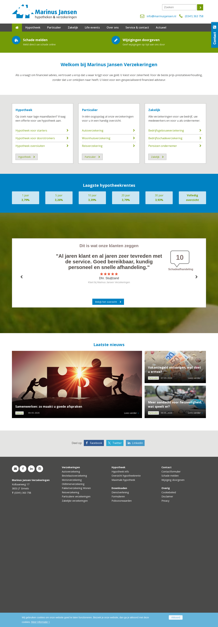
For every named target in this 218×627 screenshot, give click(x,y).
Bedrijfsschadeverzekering (165, 249)
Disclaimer (167, 607)
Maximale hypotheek (123, 590)
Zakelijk (154, 220)
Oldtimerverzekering (73, 594)
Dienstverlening (120, 602)
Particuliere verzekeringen (76, 607)
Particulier (90, 220)
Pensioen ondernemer (162, 256)
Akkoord (175, 617)
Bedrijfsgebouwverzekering (166, 241)
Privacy (165, 611)
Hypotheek (23, 220)
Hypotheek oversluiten (30, 256)
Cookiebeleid (168, 602)
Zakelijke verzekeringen (75, 611)
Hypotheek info (120, 582)
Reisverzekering (92, 256)
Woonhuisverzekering (96, 249)
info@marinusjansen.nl (161, 16)
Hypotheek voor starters (31, 241)
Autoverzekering (92, 241)
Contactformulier (171, 582)
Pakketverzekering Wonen (76, 598)
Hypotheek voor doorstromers (35, 249)
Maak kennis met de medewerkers (41, 85)
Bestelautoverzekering (74, 586)
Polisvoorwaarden (122, 611)
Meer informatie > (40, 622)
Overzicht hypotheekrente (126, 586)
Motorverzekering (72, 590)
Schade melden (170, 586)
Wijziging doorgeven (172, 590)
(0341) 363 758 (194, 16)
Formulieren (118, 607)
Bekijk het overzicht (106, 412)
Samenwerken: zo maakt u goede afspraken (48, 517)
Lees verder (130, 523)
